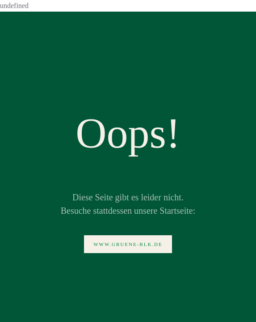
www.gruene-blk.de (128, 244)
